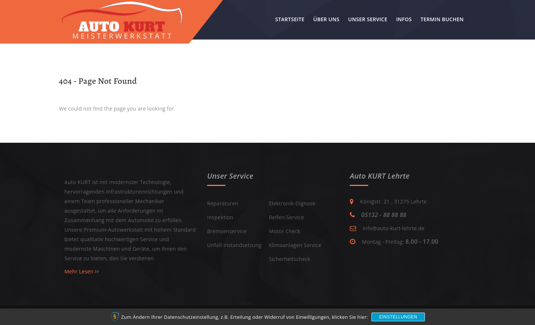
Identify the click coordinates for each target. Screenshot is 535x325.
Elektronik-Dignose (292, 203)
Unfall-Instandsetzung (234, 245)
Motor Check (284, 231)
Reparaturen (222, 203)
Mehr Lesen (81, 271)
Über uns (326, 19)
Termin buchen (442, 19)
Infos (404, 19)
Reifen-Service (286, 217)
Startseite (289, 19)
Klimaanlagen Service (295, 245)
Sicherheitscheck (289, 258)
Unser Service (367, 19)
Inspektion (220, 217)
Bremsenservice (227, 231)
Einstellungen (398, 317)
